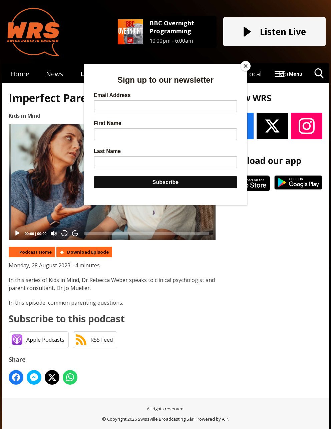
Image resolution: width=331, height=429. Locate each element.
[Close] (246, 66)
